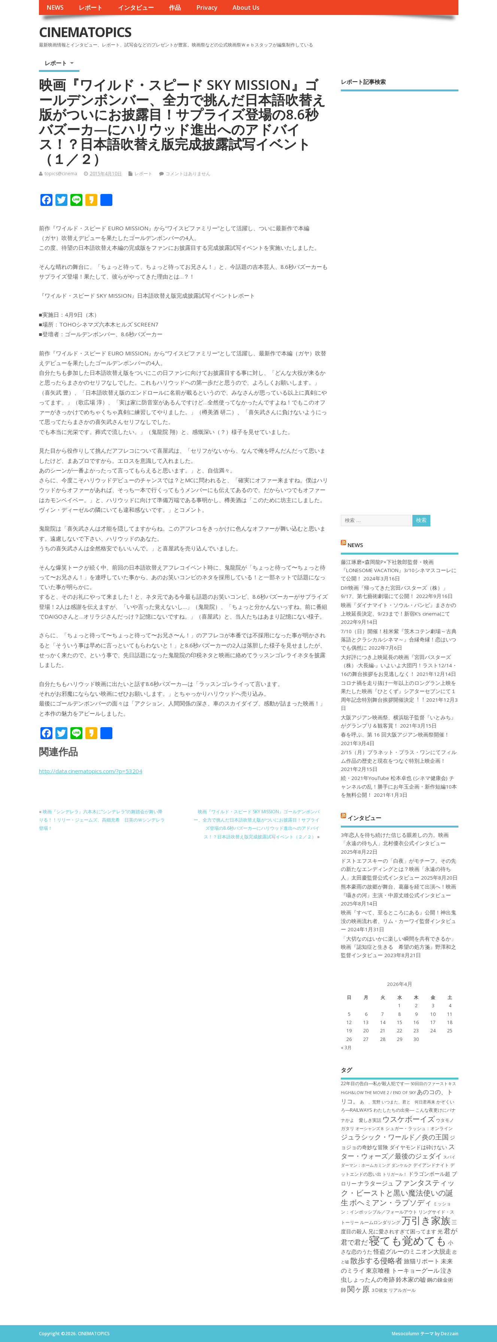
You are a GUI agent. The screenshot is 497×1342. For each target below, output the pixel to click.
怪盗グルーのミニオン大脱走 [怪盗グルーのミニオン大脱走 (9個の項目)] (412, 1251)
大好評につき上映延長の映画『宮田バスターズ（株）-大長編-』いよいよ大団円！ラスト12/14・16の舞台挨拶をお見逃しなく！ (399, 665)
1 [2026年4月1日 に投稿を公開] (399, 1005)
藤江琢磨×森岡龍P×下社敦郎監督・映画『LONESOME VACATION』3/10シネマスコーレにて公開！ (399, 570)
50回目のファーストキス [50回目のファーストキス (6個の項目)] (433, 1083)
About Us (246, 7)
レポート (91, 7)
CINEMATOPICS (85, 32)
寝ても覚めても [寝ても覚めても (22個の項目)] (408, 1240)
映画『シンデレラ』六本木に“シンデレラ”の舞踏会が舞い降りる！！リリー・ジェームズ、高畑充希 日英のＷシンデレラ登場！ (102, 820)
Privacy (207, 7)
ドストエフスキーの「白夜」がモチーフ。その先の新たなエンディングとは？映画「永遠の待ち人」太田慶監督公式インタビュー (398, 869)
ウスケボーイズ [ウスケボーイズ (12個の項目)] (408, 1119)
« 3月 (346, 1047)
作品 (175, 7)
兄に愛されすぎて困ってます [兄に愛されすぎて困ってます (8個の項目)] (402, 1231)
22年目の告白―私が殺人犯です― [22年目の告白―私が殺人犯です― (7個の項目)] (375, 1083)
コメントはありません (188, 173)
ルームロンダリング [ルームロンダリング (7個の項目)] (380, 1222)
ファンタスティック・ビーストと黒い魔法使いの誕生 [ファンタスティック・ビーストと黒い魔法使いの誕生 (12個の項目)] (398, 1192)
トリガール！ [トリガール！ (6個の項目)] (394, 1174)
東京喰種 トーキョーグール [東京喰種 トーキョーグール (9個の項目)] (402, 1270)
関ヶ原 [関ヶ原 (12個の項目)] (358, 1289)
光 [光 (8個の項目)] (440, 1231)
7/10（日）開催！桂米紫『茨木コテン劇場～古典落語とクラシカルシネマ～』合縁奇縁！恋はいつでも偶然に (399, 640)
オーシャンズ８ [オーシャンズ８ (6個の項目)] (369, 1128)
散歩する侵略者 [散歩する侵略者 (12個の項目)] (376, 1260)
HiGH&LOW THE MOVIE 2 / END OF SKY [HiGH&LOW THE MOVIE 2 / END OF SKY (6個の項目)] (378, 1092)
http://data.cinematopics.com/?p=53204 (90, 771)
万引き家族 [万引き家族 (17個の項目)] (426, 1220)
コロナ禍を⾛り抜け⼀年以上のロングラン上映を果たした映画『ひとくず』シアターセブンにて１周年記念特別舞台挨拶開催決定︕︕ (398, 691)
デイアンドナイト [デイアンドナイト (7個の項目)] (431, 1165)
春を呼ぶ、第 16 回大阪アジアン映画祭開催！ (395, 734)
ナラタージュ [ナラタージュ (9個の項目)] (376, 1183)
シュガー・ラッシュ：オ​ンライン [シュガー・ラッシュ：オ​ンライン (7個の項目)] (419, 1128)
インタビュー (136, 7)
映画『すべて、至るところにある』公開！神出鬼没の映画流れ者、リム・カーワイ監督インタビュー (398, 921)
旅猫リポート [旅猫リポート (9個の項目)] (422, 1261)
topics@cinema (61, 173)
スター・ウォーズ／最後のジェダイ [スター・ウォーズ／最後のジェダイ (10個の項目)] (398, 1151)
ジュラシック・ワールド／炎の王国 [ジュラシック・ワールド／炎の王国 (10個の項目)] (395, 1136)
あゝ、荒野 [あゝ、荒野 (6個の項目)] (370, 1102)
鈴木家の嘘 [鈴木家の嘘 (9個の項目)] (411, 1279)
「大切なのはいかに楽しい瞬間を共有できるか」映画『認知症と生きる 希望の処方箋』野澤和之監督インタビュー (398, 947)
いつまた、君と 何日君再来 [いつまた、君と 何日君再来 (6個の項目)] (408, 1102)
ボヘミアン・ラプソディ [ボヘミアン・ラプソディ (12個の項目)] (390, 1202)
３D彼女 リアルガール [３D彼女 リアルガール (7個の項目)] (393, 1290)
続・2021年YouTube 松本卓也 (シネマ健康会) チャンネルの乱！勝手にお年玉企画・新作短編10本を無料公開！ (399, 786)
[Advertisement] (399, 296)
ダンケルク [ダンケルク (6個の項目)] (401, 1165)
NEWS (55, 7)
